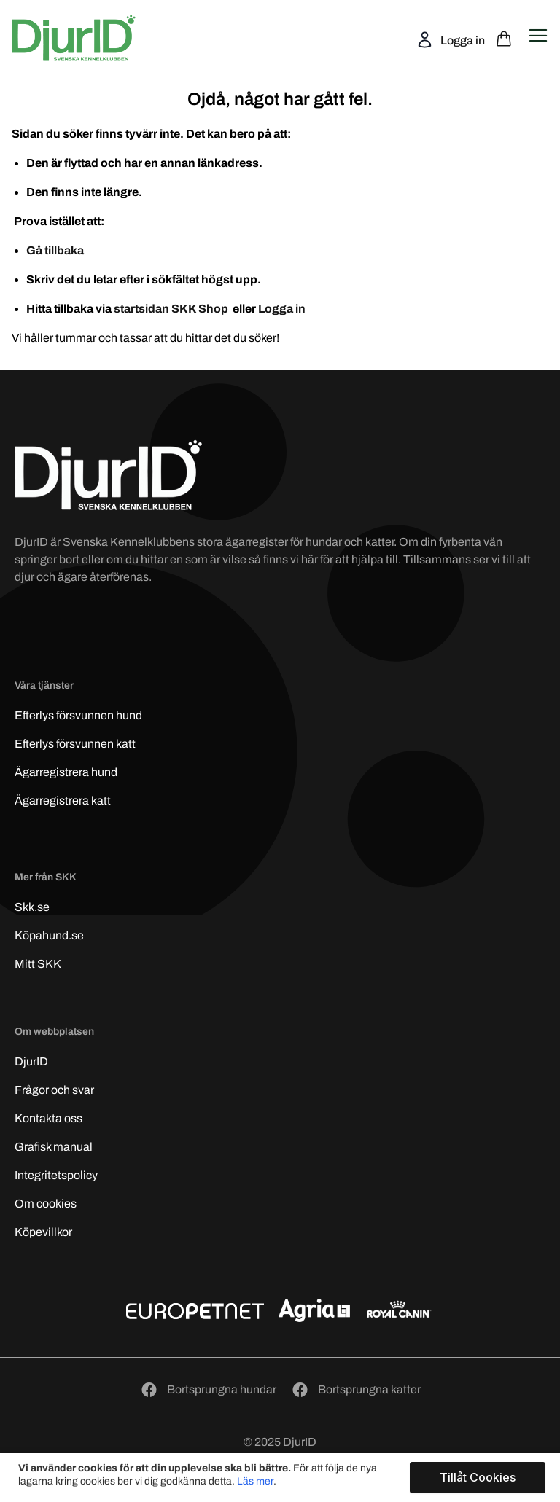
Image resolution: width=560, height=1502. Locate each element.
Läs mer (255, 1481)
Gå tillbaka (55, 250)
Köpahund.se (49, 935)
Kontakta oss (48, 1118)
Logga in (461, 40)
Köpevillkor (43, 1232)
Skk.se (32, 907)
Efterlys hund (78, 715)
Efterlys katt (75, 744)
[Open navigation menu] (538, 35)
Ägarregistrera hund (66, 772)
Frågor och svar (54, 1090)
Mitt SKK (38, 964)
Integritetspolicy (56, 1175)
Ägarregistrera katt (63, 800)
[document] (281, 1477)
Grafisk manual (54, 1147)
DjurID (31, 1061)
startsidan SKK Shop (172, 308)
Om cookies (46, 1203)
